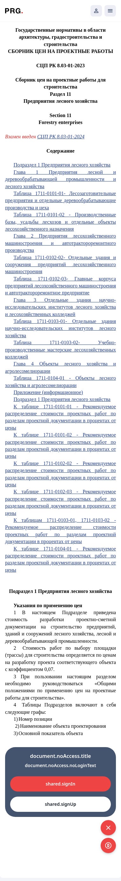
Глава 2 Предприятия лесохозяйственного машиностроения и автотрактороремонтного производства (60, 243)
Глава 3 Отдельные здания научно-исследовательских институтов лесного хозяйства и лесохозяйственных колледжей (60, 307)
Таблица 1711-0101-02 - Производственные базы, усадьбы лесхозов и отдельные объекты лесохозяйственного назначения (60, 222)
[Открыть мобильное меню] (110, 10)
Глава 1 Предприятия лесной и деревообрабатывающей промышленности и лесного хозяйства (60, 179)
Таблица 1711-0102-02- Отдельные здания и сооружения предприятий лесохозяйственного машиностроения (60, 264)
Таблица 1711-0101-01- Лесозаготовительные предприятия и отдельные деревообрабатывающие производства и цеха (60, 200)
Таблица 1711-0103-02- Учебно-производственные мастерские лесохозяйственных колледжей (60, 349)
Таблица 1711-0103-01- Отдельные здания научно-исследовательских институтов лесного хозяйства (60, 328)
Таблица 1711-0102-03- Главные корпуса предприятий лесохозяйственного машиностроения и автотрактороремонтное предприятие (60, 286)
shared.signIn (60, 784)
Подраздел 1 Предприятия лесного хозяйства (62, 165)
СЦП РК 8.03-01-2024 (60, 136)
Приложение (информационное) (48, 392)
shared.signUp (60, 804)
